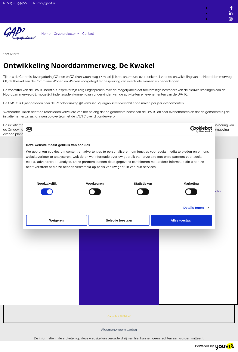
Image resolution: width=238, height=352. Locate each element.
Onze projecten (65, 34)
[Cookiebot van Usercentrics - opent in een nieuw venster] (193, 129)
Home (45, 34)
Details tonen (193, 207)
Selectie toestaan (119, 220)
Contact (88, 34)
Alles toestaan (181, 220)
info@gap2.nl (46, 3)
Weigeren (56, 220)
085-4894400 (17, 3)
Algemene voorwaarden (119, 330)
